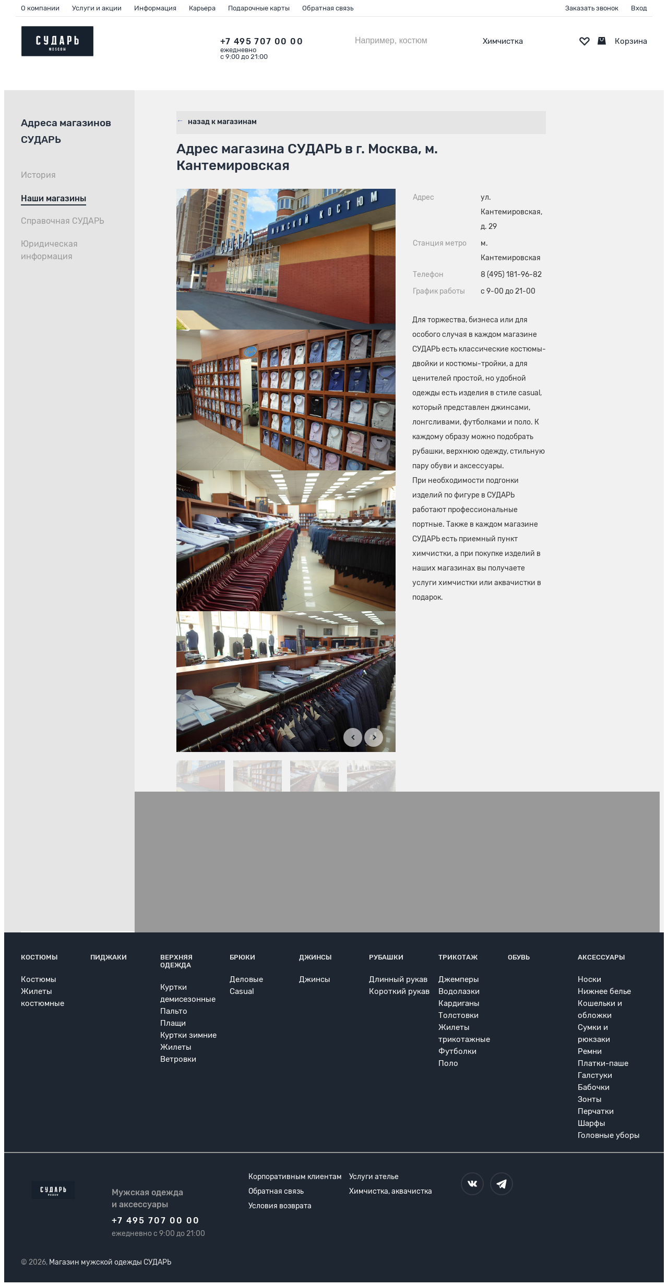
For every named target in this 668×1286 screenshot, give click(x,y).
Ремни (590, 1051)
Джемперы (458, 979)
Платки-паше (603, 1062)
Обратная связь (327, 8)
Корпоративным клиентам (295, 1176)
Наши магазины (53, 198)
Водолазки (459, 991)
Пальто (173, 1010)
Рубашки (386, 957)
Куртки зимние (188, 1034)
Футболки (457, 1051)
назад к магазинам (221, 120)
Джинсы (315, 957)
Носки (589, 979)
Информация (155, 8)
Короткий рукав (399, 991)
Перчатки (596, 1110)
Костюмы (39, 957)
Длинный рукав (398, 979)
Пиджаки (108, 957)
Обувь (519, 957)
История (38, 175)
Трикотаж (458, 957)
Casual (242, 991)
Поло (448, 1062)
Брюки (242, 957)
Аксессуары (601, 957)
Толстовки (458, 1015)
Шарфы (591, 1122)
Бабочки (594, 1086)
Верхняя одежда (176, 960)
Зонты (590, 1098)
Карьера (202, 8)
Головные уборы (609, 1134)
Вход (639, 8)
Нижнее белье (604, 991)
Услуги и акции (97, 8)
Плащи (173, 1022)
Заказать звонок (591, 8)
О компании (40, 8)
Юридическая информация (49, 250)
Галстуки (595, 1074)
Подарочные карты (259, 8)
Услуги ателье (374, 1176)
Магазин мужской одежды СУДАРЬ (110, 1261)
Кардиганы (459, 1003)
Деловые (246, 979)
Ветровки (178, 1058)
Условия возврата (280, 1205)
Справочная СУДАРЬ (62, 221)
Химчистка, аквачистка (390, 1190)
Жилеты (176, 1046)
